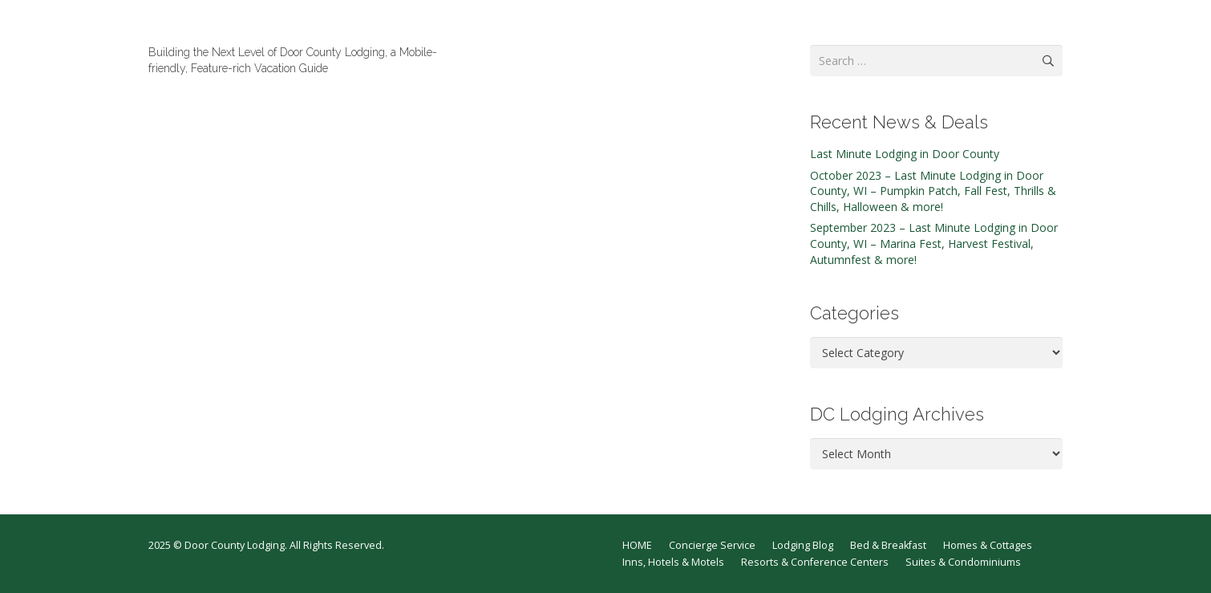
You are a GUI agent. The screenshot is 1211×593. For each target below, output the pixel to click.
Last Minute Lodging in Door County (904, 153)
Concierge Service (712, 545)
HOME (637, 545)
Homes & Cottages (987, 545)
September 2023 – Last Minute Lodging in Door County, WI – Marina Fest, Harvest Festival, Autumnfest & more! (934, 243)
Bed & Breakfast (888, 545)
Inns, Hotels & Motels (673, 562)
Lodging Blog (802, 545)
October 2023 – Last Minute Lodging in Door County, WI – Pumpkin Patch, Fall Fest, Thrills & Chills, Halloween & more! (933, 191)
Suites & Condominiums (963, 562)
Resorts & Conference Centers (815, 562)
